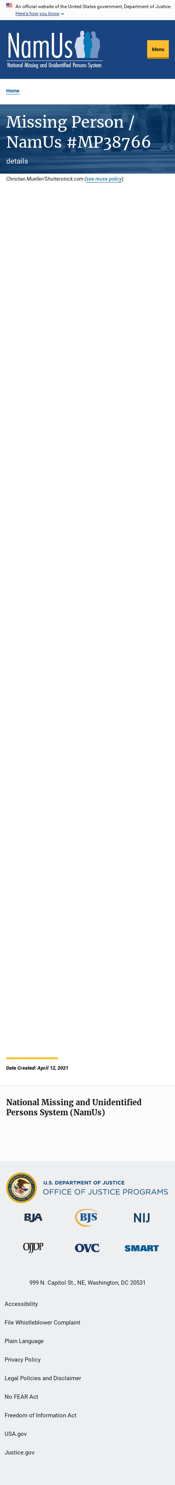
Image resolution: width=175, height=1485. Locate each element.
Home (12, 91)
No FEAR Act (21, 1396)
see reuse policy (104, 178)
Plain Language (24, 1341)
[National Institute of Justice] (142, 1224)
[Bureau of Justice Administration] (33, 1223)
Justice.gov (19, 1452)
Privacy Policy (23, 1359)
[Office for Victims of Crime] (87, 1253)
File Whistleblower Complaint (42, 1322)
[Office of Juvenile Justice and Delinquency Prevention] (33, 1254)
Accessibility (21, 1304)
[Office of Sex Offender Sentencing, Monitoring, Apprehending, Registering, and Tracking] (142, 1253)
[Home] (54, 49)
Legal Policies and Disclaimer (43, 1378)
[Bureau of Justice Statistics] (87, 1228)
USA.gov (16, 1433)
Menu (158, 49)
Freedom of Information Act (40, 1415)
